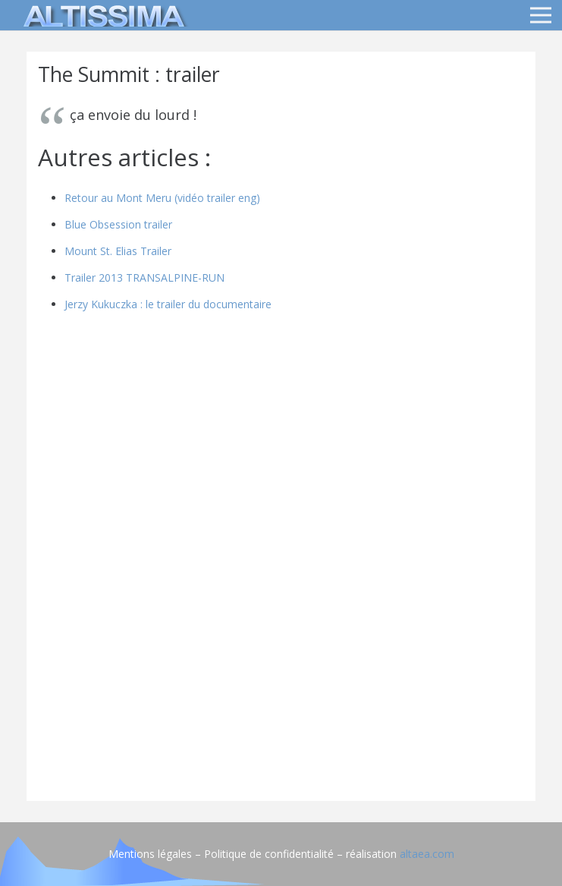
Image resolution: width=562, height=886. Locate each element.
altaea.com (427, 854)
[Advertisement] (281, 683)
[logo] (102, 15)
